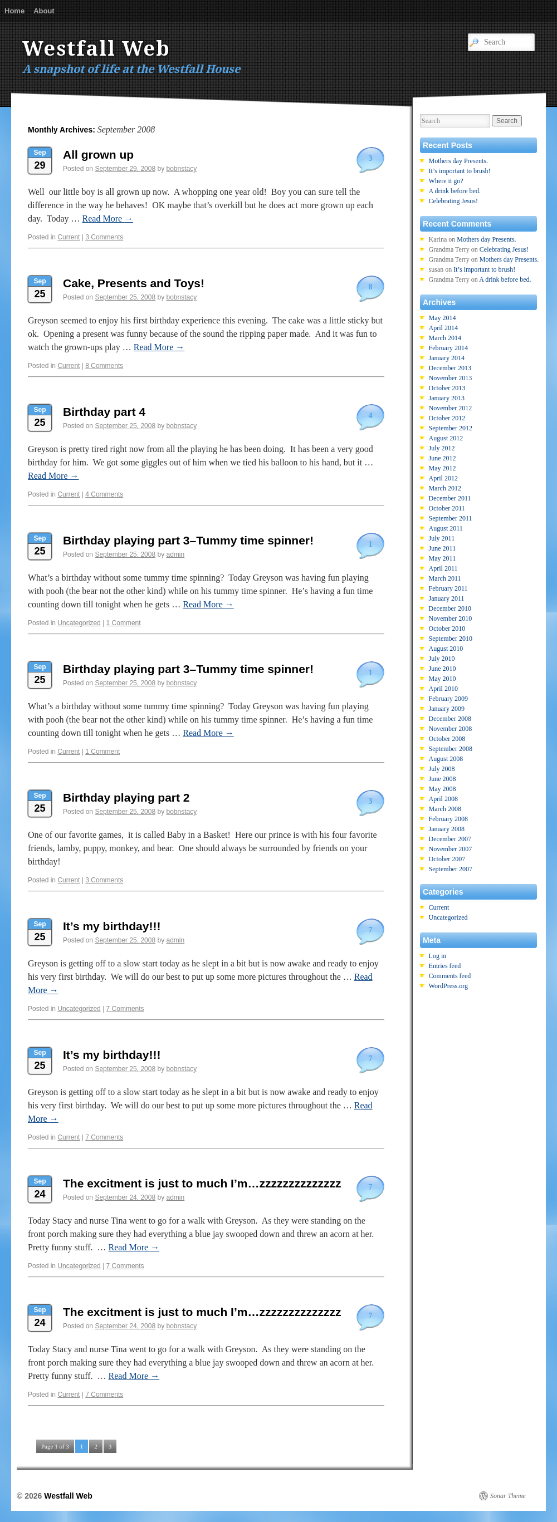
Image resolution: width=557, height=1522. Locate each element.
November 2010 (450, 618)
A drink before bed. (455, 191)
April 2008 (443, 799)
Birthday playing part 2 (126, 797)
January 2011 (447, 598)
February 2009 (448, 699)
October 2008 (447, 739)
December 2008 (450, 719)
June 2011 (442, 548)
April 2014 (443, 328)
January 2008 (447, 829)
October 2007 (447, 859)
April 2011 (443, 568)
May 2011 (442, 558)
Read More (108, 218)
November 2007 (450, 849)
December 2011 (450, 498)
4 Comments (104, 494)
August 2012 (446, 438)
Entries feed (445, 966)
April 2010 (443, 689)
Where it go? (446, 181)
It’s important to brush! (460, 171)
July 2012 (442, 448)
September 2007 (450, 869)
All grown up (98, 154)
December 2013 (450, 368)
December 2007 (450, 839)
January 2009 (447, 709)
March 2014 (445, 338)
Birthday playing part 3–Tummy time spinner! (188, 540)
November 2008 (450, 729)
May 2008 (442, 789)
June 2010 (442, 668)
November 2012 (450, 408)
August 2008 (446, 759)
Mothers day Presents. (458, 161)
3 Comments (104, 237)
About (44, 11)
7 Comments (125, 1009)
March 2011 (445, 578)
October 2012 (447, 418)
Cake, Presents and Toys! (133, 283)
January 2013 (447, 398)
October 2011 (447, 508)
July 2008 (442, 769)
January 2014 (447, 358)
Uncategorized (78, 623)
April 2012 (443, 478)
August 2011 (446, 528)
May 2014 (442, 318)
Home (14, 11)
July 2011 (442, 538)
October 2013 (447, 388)
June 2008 (442, 779)
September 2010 (450, 638)
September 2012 (450, 428)
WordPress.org (448, 986)
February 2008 (448, 819)
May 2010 (442, 679)
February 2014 (448, 348)
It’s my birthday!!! (111, 926)
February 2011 (448, 588)
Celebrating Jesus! (453, 201)
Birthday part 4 (104, 411)
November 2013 (450, 378)
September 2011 (450, 518)
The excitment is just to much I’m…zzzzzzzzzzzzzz (202, 1183)
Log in (438, 956)
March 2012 (445, 488)
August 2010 (446, 648)
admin (176, 554)
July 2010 (442, 658)
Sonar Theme (508, 1496)
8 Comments (104, 366)
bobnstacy (182, 169)
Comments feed (450, 976)
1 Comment (123, 623)
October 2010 (447, 628)
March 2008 (445, 809)
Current (68, 237)
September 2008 (450, 749)
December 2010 (450, 608)
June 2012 (442, 458)
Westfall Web (96, 49)
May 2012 (442, 468)
